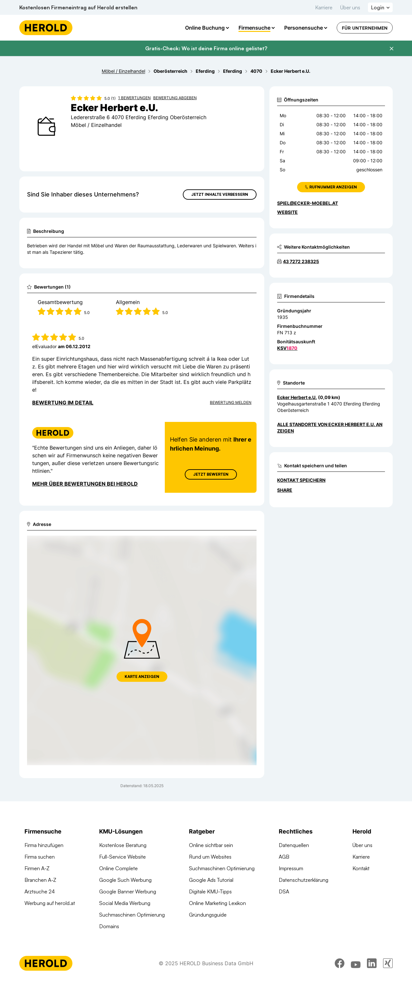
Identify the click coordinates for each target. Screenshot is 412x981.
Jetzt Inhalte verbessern (219, 194)
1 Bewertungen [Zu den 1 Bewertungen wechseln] (134, 97)
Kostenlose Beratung (122, 845)
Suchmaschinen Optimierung (132, 914)
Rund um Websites (210, 856)
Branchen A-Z (40, 880)
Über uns (350, 7)
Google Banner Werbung (127, 891)
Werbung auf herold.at (49, 903)
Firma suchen (39, 856)
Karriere (323, 7)
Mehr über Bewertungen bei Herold (85, 484)
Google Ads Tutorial (211, 880)
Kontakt (361, 868)
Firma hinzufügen (43, 845)
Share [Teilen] (284, 490)
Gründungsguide (208, 914)
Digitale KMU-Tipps (210, 891)
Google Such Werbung (125, 880)
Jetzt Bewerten (211, 474)
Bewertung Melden (230, 402)
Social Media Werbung (124, 903)
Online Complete (118, 868)
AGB (284, 856)
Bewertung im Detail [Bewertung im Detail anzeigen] (62, 402)
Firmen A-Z (37, 868)
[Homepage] (45, 27)
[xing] (388, 963)
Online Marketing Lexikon (217, 903)
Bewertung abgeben (175, 97)
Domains (109, 926)
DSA (284, 891)
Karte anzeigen (142, 676)
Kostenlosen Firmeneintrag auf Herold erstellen (78, 7)
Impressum (291, 868)
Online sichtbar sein (211, 845)
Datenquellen (294, 845)
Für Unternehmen (365, 28)
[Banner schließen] (391, 48)
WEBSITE (287, 212)
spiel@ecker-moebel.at (307, 203)
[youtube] (355, 963)
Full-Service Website (122, 856)
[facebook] (339, 963)
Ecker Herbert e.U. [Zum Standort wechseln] (297, 397)
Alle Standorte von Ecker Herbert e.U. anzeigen (329, 427)
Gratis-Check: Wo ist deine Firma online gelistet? (206, 48)
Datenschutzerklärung (303, 880)
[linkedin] (372, 963)
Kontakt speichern (301, 480)
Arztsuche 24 (39, 891)
